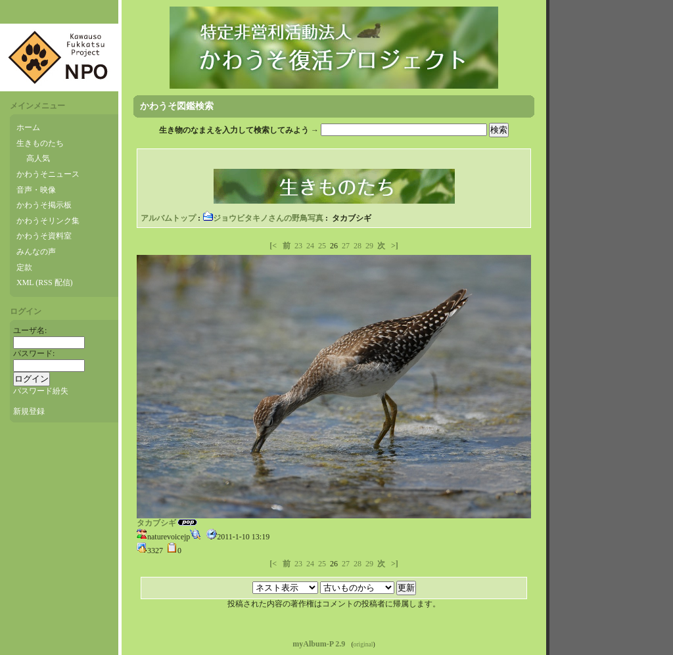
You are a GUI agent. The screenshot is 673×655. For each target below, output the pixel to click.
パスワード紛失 (40, 390)
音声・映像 (36, 189)
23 (298, 245)
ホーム (28, 127)
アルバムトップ (168, 218)
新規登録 (29, 411)
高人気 (38, 158)
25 (322, 245)
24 (310, 245)
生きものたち (40, 143)
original (363, 644)
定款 (24, 267)
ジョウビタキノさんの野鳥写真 (262, 218)
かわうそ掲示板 (44, 205)
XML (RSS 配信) (44, 282)
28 (357, 245)
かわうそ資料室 (44, 235)
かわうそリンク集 (48, 220)
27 (346, 245)
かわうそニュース (48, 174)
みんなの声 (36, 251)
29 (369, 245)
